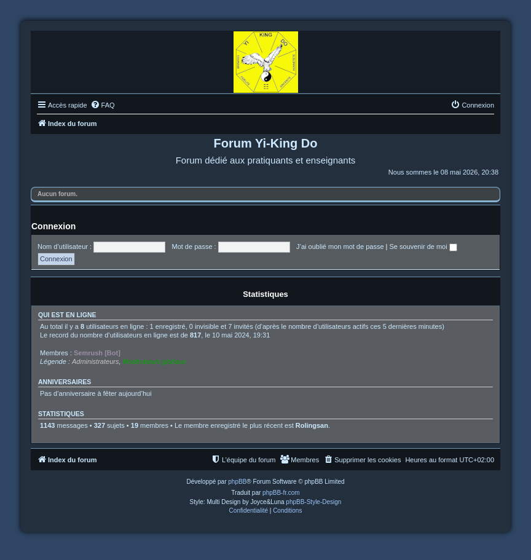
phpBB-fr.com (281, 492)
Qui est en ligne (67, 314)
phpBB (237, 481)
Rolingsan (312, 425)
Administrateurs (95, 361)
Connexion (53, 226)
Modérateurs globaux (154, 361)
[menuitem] (102, 105)
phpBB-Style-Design (313, 502)
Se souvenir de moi (423, 246)
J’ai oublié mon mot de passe (340, 246)
